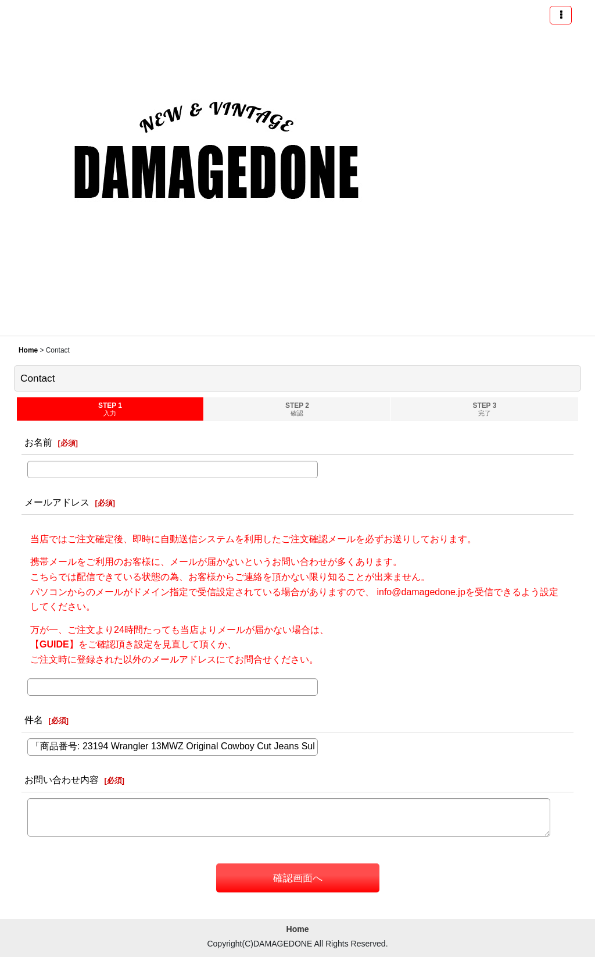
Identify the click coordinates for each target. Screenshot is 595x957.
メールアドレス (56, 502)
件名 (33, 719)
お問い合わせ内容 (61, 779)
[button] (561, 15)
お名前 (38, 442)
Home (297, 929)
